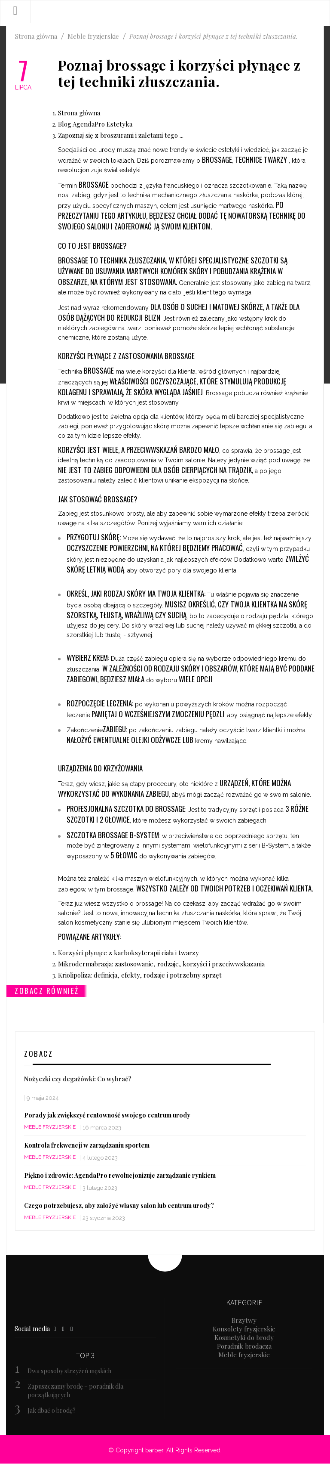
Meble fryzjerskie (50, 1127)
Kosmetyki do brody (244, 1337)
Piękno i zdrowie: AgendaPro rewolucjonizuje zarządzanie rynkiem (120, 1175)
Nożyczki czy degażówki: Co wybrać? (77, 1079)
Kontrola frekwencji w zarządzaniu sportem (87, 1145)
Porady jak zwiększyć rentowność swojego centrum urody (107, 1115)
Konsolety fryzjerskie (244, 1329)
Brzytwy (244, 1320)
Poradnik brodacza (244, 1346)
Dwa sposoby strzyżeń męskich (69, 1371)
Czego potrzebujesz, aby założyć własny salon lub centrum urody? (119, 1205)
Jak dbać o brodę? (52, 1410)
